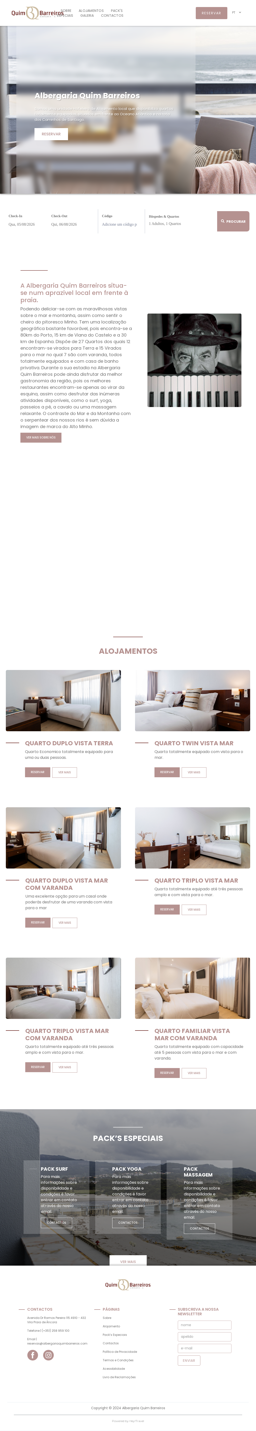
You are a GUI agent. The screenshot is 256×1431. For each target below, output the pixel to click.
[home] (33, 13)
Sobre (66, 10)
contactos (112, 15)
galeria (87, 15)
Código (107, 216)
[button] (236, 12)
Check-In (15, 216)
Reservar (51, 134)
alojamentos (91, 10)
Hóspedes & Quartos (164, 216)
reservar (211, 13)
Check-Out (59, 216)
